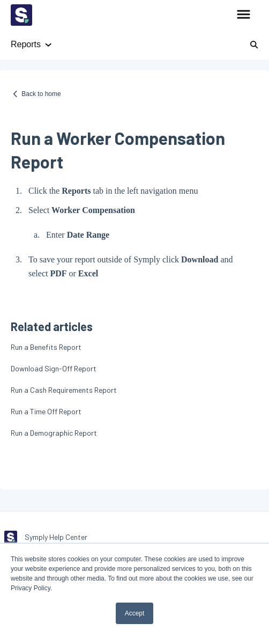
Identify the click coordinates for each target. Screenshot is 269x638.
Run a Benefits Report (46, 346)
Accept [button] (135, 613)
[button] (243, 15)
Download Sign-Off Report (53, 368)
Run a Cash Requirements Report (64, 389)
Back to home (41, 94)
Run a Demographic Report (54, 432)
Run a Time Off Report (46, 411)
